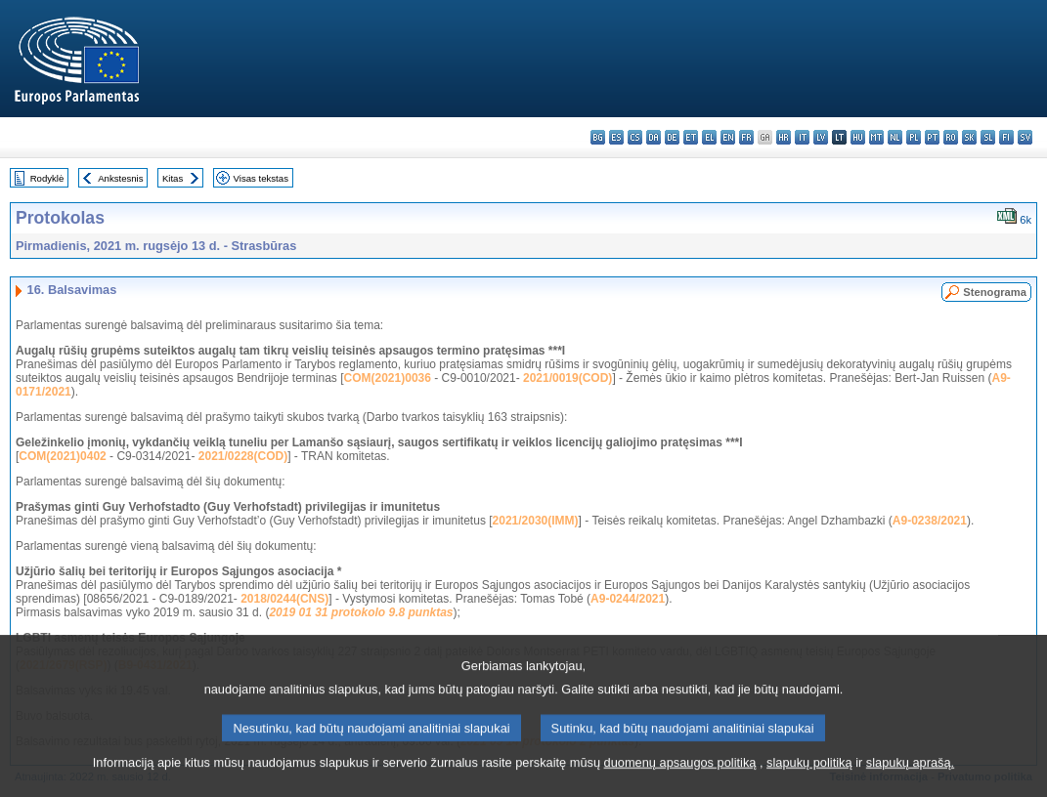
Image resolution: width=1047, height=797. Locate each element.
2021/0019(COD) (567, 378)
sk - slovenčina (969, 137)
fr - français (746, 137)
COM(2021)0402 (62, 456)
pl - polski (913, 137)
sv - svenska (1025, 137)
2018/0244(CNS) (284, 599)
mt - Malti (876, 137)
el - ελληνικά (709, 137)
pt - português (932, 137)
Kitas (172, 178)
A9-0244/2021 (627, 599)
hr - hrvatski (783, 137)
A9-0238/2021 (930, 520)
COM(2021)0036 (387, 378)
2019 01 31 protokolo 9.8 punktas (361, 612)
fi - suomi (1006, 137)
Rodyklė (47, 178)
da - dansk (653, 137)
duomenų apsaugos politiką (680, 784)
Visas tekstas (261, 178)
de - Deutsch (672, 137)
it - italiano (802, 137)
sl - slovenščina (988, 137)
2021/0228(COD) (242, 456)
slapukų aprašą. (910, 784)
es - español (616, 137)
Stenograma (994, 292)
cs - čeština (635, 137)
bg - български (597, 137)
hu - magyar (858, 137)
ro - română (950, 137)
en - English (727, 137)
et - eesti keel (690, 137)
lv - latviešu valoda (820, 137)
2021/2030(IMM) (536, 520)
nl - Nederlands (895, 137)
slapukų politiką (809, 784)
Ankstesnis (120, 178)
